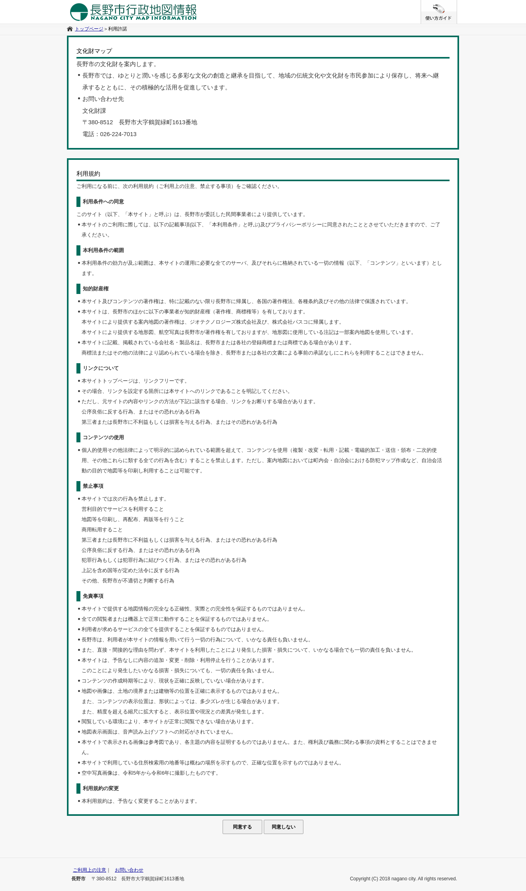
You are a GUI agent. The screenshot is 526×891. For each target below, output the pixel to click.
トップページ (89, 29)
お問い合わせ (129, 870)
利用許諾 (117, 29)
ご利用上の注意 (89, 870)
